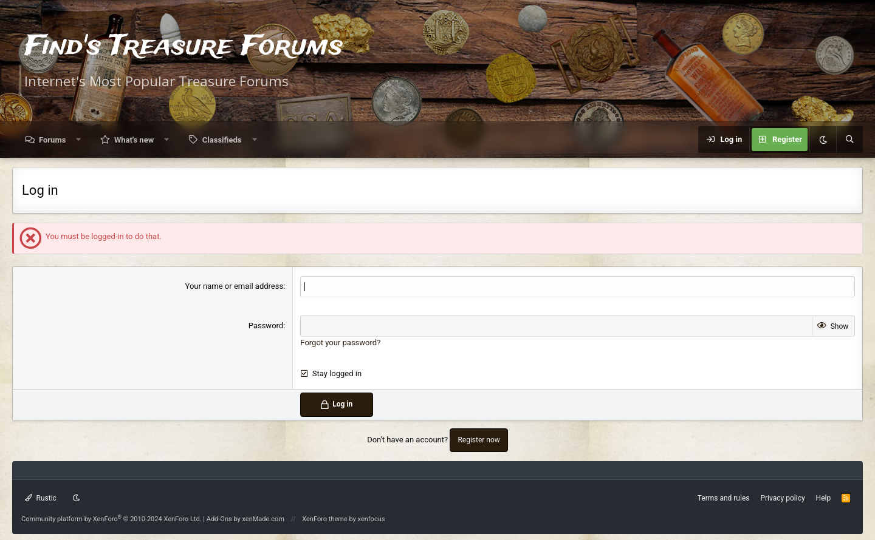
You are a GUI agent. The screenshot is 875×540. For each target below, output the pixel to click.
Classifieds (222, 139)
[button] (79, 139)
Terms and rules (724, 498)
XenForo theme (325, 519)
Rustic (41, 498)
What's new (134, 139)
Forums (52, 139)
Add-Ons (219, 519)
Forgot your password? (340, 342)
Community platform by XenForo (111, 519)
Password (266, 325)
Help (823, 498)
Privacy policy (782, 498)
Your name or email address (234, 286)
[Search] (849, 139)
